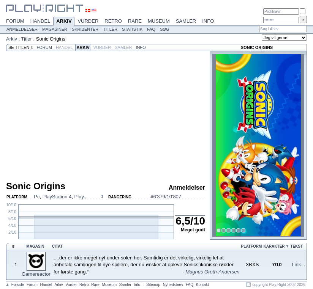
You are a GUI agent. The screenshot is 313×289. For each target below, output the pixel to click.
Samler (186, 21)
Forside (17, 285)
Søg (164, 29)
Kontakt (202, 285)
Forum (15, 21)
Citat (57, 246)
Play (79, 196)
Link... (298, 264)
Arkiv (64, 21)
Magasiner (54, 29)
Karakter (274, 246)
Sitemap (153, 285)
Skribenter (85, 29)
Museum (159, 21)
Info (208, 21)
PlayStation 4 (57, 196)
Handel (40, 21)
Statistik (132, 29)
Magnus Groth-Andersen (212, 272)
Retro (113, 21)
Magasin (35, 246)
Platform (251, 246)
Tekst (296, 246)
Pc (37, 196)
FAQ (151, 29)
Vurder (87, 21)
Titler (110, 29)
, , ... (60, 196)
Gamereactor (36, 274)
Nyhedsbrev (173, 285)
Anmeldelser (22, 29)
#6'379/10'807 (165, 196)
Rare (135, 21)
